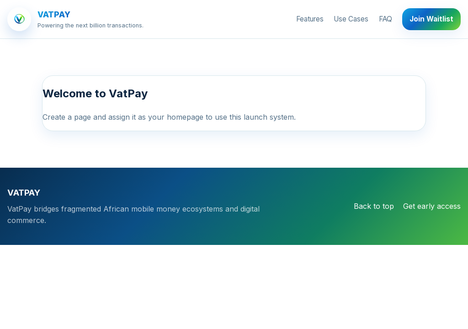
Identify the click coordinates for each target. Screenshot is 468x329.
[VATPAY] (75, 19)
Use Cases (351, 19)
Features (310, 19)
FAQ (385, 19)
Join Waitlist (431, 19)
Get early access (432, 206)
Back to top (374, 206)
